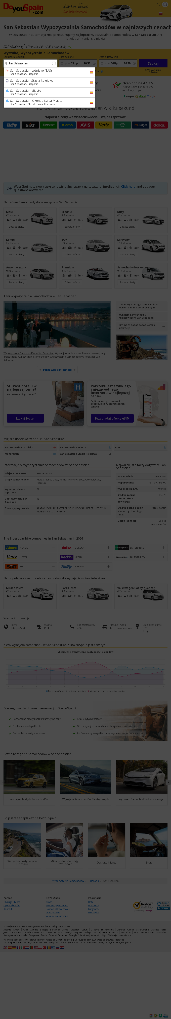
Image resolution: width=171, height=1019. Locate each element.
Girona (130, 929)
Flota (91, 902)
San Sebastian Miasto (47, 92)
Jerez (6, 932)
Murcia (115, 932)
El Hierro (95, 929)
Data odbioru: (66, 56)
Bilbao (65, 929)
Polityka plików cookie (58, 909)
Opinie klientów (12, 905)
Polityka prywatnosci (57, 905)
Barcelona (55, 929)
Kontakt (8, 909)
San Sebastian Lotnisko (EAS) (47, 71)
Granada (155, 929)
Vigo (104, 935)
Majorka (78, 932)
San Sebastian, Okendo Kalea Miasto (47, 102)
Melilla (97, 932)
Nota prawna (53, 912)
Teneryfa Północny (58, 935)
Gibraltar (121, 929)
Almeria (17, 929)
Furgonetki (94, 909)
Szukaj (153, 63)
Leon (60, 932)
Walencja (112, 935)
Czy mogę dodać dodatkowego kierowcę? (137, 326)
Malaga (87, 932)
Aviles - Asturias (30, 929)
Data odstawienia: (108, 56)
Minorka (106, 932)
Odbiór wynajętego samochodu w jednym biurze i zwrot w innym (138, 306)
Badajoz (44, 929)
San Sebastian (147, 932)
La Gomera (16, 932)
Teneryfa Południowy (79, 935)
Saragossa (34, 935)
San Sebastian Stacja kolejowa (47, 82)
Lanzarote (51, 932)
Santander (161, 932)
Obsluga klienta (12, 902)
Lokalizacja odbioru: (14, 56)
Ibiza (163, 929)
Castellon (74, 929)
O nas (49, 902)
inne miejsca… (125, 935)
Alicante (7, 929)
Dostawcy (93, 905)
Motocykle (93, 912)
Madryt (68, 932)
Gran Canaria (142, 929)
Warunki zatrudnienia (57, 916)
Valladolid (95, 935)
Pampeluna (126, 932)
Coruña (85, 929)
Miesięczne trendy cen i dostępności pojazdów (85, 652)
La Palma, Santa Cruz (34, 932)
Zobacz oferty (16, 226)
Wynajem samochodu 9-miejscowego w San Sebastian (136, 316)
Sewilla (44, 935)
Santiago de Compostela (15, 935)
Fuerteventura (107, 929)
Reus (136, 932)
